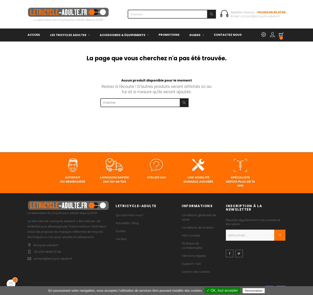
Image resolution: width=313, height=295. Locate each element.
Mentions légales (194, 255)
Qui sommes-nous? (129, 215)
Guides (121, 231)
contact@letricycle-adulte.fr (260, 16)
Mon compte (191, 235)
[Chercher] (172, 14)
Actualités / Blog (127, 223)
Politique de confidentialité (192, 246)
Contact (121, 239)
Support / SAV (191, 263)
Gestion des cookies (196, 271)
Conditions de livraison (198, 227)
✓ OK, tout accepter (222, 290)
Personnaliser (253, 290)
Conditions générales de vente (199, 217)
